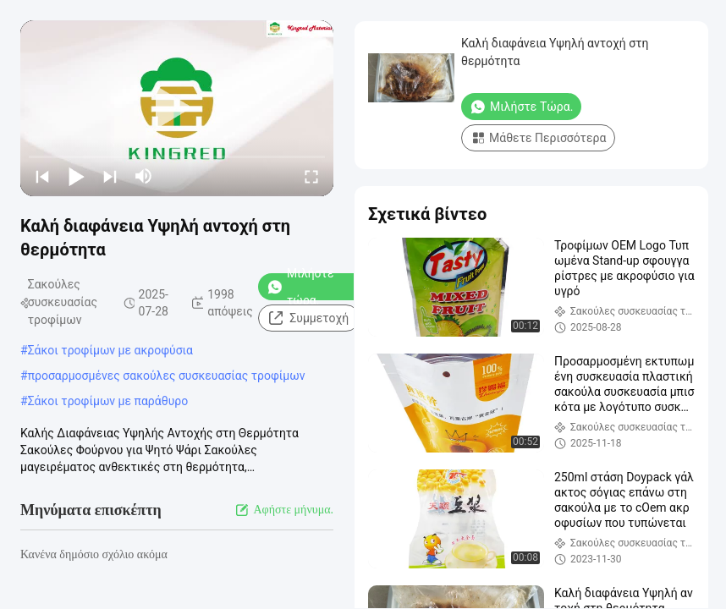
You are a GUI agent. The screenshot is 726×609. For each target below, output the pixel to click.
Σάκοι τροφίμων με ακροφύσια (110, 350)
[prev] (42, 176)
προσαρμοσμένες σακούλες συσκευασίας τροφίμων (166, 375)
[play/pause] (76, 176)
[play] (177, 108)
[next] (110, 176)
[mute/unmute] (144, 176)
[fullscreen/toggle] (311, 176)
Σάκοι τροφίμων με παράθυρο (108, 401)
